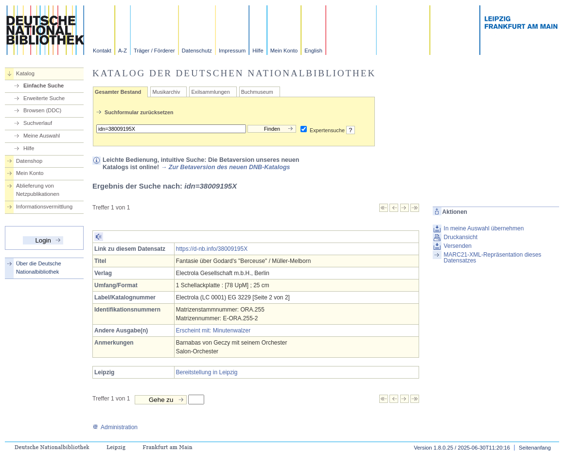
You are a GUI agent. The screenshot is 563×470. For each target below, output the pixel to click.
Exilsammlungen (210, 92)
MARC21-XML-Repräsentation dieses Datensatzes (493, 257)
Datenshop (29, 161)
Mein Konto (284, 50)
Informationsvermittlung (44, 206)
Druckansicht (460, 237)
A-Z (122, 50)
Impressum (232, 50)
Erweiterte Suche (44, 98)
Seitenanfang (535, 448)
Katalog (25, 73)
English (313, 50)
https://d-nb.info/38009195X (211, 248)
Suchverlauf (37, 123)
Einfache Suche (43, 85)
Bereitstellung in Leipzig (207, 372)
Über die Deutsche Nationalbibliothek (38, 268)
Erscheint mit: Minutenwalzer (213, 330)
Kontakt (102, 50)
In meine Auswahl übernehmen (484, 228)
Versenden (458, 246)
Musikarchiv (166, 92)
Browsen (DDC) (42, 110)
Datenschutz (197, 50)
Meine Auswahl (41, 136)
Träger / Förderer (154, 50)
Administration (115, 427)
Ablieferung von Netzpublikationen (37, 190)
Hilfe (257, 50)
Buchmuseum (257, 92)
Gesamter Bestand (118, 92)
